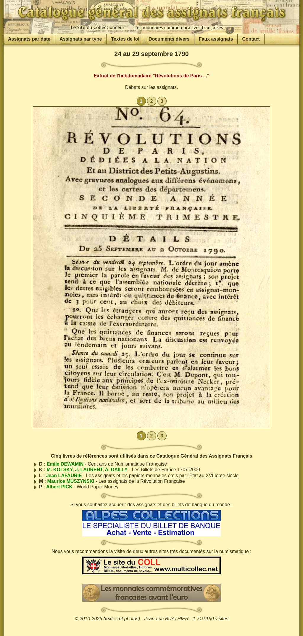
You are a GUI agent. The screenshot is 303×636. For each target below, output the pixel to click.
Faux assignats (216, 38)
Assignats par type (80, 38)
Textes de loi (125, 38)
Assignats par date (29, 38)
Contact (251, 38)
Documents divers (169, 38)
